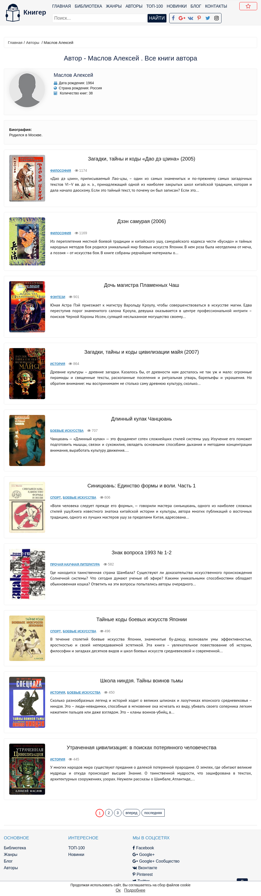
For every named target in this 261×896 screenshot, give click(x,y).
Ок (118, 890)
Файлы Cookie (202, 843)
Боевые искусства (64, 423)
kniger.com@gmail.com (222, 830)
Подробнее (134, 890)
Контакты (216, 6)
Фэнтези (54, 289)
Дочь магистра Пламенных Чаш (140, 277)
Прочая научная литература (72, 557)
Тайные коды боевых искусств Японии (140, 608)
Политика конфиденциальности (219, 837)
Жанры (114, 6)
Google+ (138, 837)
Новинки (177, 6)
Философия (57, 171)
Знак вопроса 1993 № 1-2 (140, 545)
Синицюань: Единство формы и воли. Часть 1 (140, 478)
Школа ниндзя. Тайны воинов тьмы (140, 665)
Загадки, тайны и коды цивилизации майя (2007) (140, 344)
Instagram (138, 870)
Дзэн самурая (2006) (140, 217)
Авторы (134, 6)
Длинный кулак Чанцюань (140, 411)
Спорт (52, 490)
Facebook (138, 830)
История (54, 356)
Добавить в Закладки (249, 7)
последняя (153, 795)
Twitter (135, 863)
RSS (133, 877)
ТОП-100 (154, 6)
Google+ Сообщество (150, 843)
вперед (131, 795)
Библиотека (88, 6)
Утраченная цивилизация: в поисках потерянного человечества (140, 732)
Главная (61, 6)
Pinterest (137, 857)
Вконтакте (139, 850)
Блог (196, 6)
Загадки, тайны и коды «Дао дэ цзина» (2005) (140, 159)
